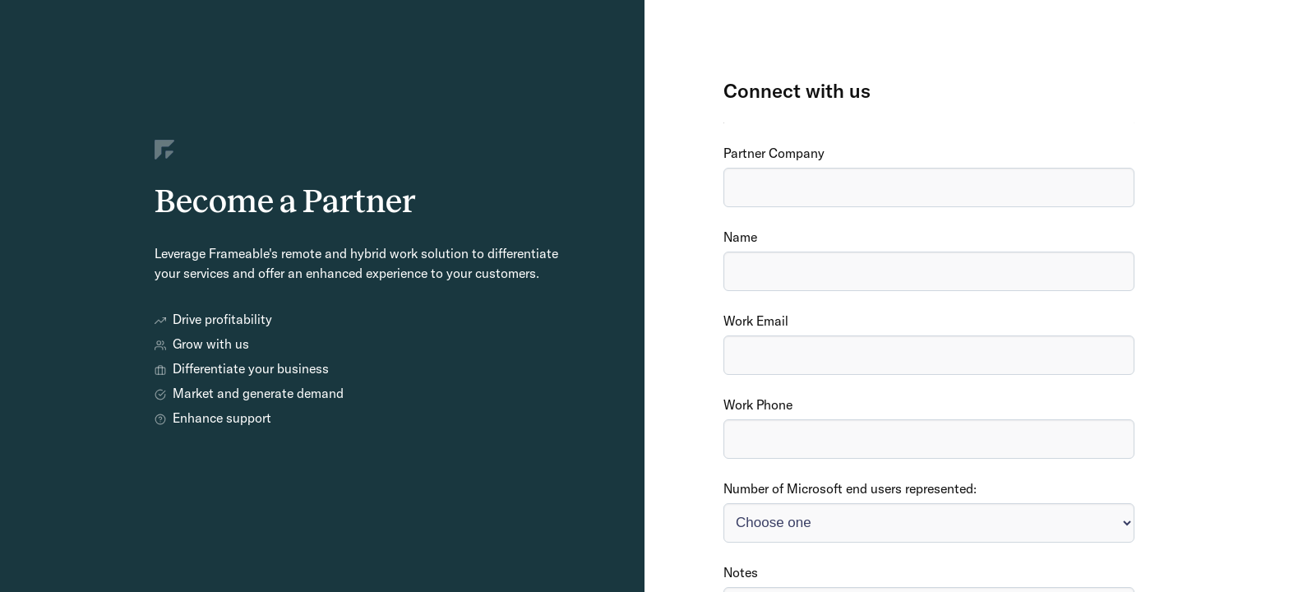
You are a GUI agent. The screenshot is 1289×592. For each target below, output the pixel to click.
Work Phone (757, 404)
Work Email (755, 320)
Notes (740, 572)
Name (740, 237)
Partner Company (774, 153)
